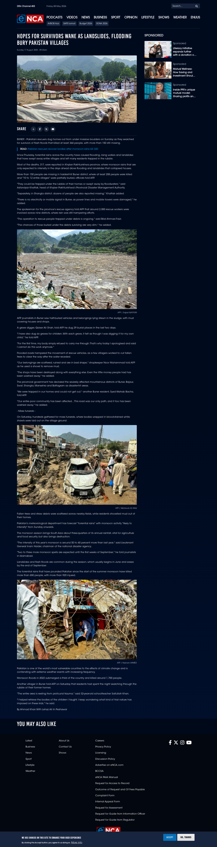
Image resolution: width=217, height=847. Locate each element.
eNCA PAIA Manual (106, 777)
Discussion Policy (105, 759)
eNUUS (195, 17)
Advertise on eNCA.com (109, 765)
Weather (180, 17)
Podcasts (54, 17)
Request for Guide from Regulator (115, 820)
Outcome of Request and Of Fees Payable (120, 789)
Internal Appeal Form (107, 802)
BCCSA (99, 771)
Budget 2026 (86, 24)
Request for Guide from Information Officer (120, 814)
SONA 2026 (101, 24)
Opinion (130, 17)
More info (76, 843)
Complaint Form (104, 796)
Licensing (100, 753)
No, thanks (186, 837)
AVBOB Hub (53, 24)
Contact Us (65, 747)
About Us (64, 741)
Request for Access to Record (112, 783)
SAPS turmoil (69, 24)
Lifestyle (147, 17)
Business (100, 17)
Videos (71, 17)
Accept (169, 837)
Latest (29, 741)
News (86, 17)
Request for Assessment (108, 808)
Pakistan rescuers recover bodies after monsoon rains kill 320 (63, 149)
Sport (115, 17)
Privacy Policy (103, 747)
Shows (163, 17)
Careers (99, 741)
